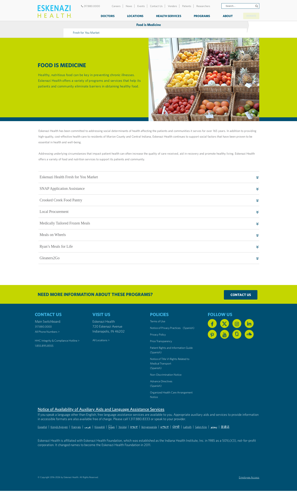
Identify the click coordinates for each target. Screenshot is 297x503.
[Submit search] (256, 6)
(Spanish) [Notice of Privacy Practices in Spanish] (156, 335)
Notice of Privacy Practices (168, 331)
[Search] (240, 6)
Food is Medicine (63, 25)
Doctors (100, 16)
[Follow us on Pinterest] (212, 337)
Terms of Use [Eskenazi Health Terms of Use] (159, 324)
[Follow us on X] (224, 326)
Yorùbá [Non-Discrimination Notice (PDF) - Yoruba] (135, 439)
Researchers (203, 6)
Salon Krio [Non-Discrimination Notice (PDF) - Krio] (225, 439)
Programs (195, 16)
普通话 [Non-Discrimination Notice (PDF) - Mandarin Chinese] (253, 439)
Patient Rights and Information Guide (171, 357)
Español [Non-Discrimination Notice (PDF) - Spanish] (43, 439)
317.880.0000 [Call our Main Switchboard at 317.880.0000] (45, 329)
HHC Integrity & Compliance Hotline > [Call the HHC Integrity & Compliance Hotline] (55, 345)
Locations (128, 16)
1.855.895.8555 (46, 353)
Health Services (161, 16)
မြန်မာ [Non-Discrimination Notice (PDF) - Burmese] (123, 439)
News (129, 6)
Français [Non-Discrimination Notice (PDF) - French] (82, 439)
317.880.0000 (90, 6)
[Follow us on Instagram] (236, 326)
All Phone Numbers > (49, 334)
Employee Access (247, 489)
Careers (116, 6)
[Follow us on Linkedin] (249, 326)
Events (141, 6)
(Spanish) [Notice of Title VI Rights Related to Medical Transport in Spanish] (156, 380)
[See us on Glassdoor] (236, 337)
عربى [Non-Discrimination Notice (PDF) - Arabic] (96, 439)
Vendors (172, 6)
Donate (248, 15)
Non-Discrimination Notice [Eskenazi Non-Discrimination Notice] (169, 387)
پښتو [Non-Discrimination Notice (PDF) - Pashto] (240, 439)
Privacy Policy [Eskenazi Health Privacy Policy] (159, 342)
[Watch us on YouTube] (224, 337)
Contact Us (156, 6)
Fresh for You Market (111, 25)
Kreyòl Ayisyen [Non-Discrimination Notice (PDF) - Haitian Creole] (62, 439)
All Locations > (102, 343)
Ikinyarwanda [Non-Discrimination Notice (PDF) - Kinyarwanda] (165, 439)
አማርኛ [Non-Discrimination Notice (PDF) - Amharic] (184, 439)
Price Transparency (163, 349)
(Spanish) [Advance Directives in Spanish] (156, 398)
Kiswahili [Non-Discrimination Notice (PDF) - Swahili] (109, 439)
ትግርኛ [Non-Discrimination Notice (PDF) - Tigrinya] (148, 439)
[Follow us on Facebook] (212, 326)
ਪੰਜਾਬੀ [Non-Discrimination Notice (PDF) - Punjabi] (196, 439)
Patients (186, 6)
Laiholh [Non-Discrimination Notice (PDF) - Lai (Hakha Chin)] (209, 439)
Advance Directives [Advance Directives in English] (163, 393)
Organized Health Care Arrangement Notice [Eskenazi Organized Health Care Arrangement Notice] (166, 407)
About (221, 16)
